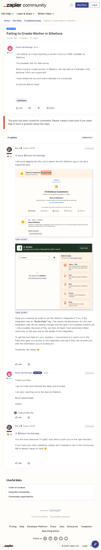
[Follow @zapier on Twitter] (61, 538)
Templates (86, 526)
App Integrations (50, 531)
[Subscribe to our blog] (56, 538)
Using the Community (19, 492)
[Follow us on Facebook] (45, 538)
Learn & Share (26, 13)
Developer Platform (37, 526)
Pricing (12, 526)
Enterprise (72, 526)
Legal (84, 546)
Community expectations (21, 496)
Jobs (61, 526)
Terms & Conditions (39, 517)
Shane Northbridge (24, 47)
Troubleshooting (32, 20)
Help (21, 526)
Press (53, 526)
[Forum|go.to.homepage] (25, 5)
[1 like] (24, 412)
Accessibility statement (60, 517)
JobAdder (22, 100)
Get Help (7, 13)
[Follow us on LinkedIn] (50, 538)
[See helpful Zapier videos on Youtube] (66, 538)
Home (7, 20)
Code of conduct (17, 487)
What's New (46, 13)
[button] (82, 5)
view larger (21, 239)
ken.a (17, 148)
